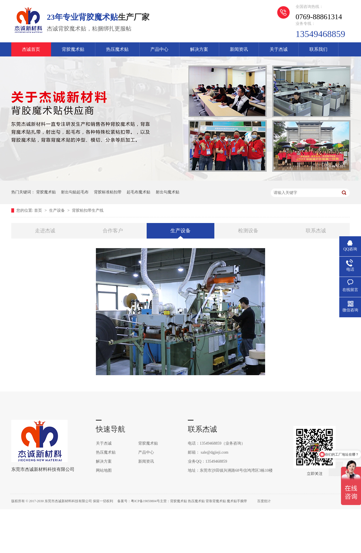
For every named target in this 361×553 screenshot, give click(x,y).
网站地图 (104, 470)
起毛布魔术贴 (138, 192)
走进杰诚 (45, 230)
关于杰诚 (279, 49)
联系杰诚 (316, 230)
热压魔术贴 (117, 49)
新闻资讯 (239, 49)
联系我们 (318, 49)
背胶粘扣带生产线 (88, 210)
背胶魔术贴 (73, 49)
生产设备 (57, 210)
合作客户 (113, 230)
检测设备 (248, 230)
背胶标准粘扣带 (108, 192)
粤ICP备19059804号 (145, 501)
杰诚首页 (31, 49)
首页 (38, 210)
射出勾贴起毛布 (75, 192)
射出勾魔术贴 (167, 192)
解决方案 (199, 49)
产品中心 (159, 49)
